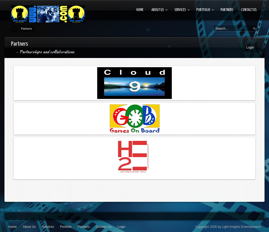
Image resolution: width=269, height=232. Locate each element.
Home (12, 227)
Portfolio (66, 227)
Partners (26, 28)
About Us (29, 227)
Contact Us (103, 227)
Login (250, 47)
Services (48, 227)
